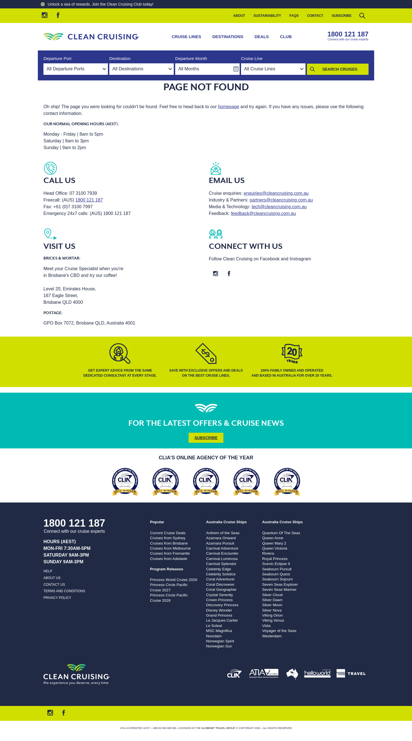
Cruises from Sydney (167, 538)
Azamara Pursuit (220, 543)
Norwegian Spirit (220, 641)
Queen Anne (272, 538)
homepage (228, 106)
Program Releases (166, 569)
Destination (120, 58)
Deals (261, 36)
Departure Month (191, 58)
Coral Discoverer (220, 584)
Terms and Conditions (64, 591)
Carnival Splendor (221, 564)
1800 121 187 (348, 34)
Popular (157, 522)
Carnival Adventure (222, 548)
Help (47, 571)
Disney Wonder (219, 610)
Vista (266, 626)
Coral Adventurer (220, 579)
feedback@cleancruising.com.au (263, 213)
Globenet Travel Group (218, 728)
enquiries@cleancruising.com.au (276, 193)
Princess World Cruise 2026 (173, 580)
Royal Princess (275, 559)
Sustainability (267, 16)
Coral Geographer (221, 589)
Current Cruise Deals (168, 533)
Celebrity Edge (218, 569)
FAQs (294, 16)
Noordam (214, 636)
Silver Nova (272, 610)
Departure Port (57, 58)
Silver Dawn (272, 600)
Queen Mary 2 (274, 543)
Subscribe (341, 16)
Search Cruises (339, 69)
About (239, 16)
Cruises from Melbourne (170, 548)
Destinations (228, 36)
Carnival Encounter (222, 553)
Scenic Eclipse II (276, 564)
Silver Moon (272, 605)
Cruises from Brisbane (169, 543)
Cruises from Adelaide (168, 559)
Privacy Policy (57, 598)
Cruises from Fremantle (170, 553)
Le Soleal (214, 626)
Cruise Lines (186, 36)
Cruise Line (252, 58)
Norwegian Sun (219, 646)
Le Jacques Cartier (222, 620)
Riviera (268, 553)
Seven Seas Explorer (280, 584)
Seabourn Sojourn (277, 579)
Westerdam (271, 636)
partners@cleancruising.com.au (281, 200)
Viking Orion (272, 615)
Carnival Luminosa (222, 559)
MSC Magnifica (219, 631)
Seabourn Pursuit (276, 569)
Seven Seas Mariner (279, 589)
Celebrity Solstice (220, 574)
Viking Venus (273, 620)
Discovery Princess (222, 605)
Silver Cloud (272, 595)
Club (286, 36)
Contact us (54, 585)
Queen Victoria (274, 548)
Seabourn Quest (276, 574)
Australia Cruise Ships (226, 522)
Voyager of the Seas (279, 631)
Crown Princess (219, 600)
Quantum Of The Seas (281, 533)
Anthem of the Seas (222, 533)
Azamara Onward (221, 538)
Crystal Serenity (219, 595)
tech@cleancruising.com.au (279, 206)
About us (52, 578)
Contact (315, 16)
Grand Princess (219, 615)
